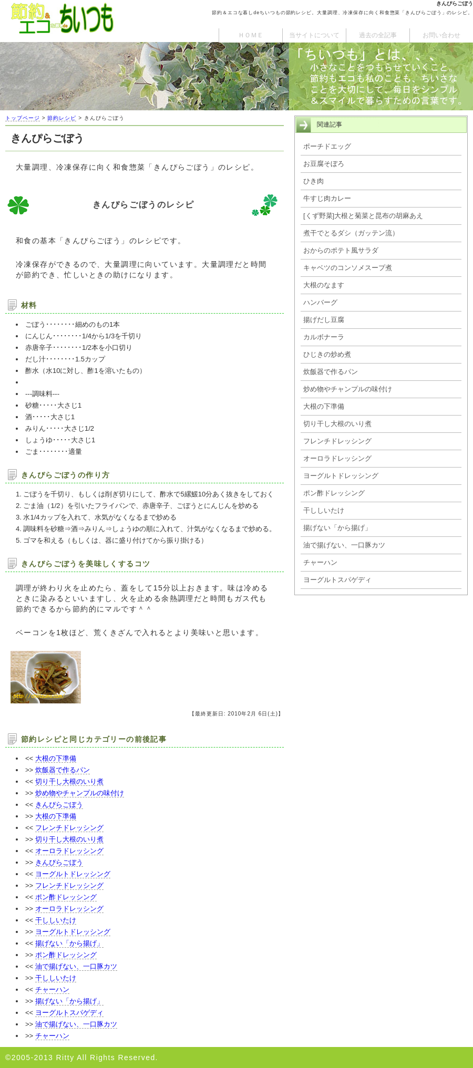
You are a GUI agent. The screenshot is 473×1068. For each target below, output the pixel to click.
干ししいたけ (55, 920)
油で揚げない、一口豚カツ (76, 966)
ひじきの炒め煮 (327, 354)
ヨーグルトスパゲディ (69, 1013)
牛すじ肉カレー (327, 198)
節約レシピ (61, 118)
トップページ (22, 118)
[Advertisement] (381, 684)
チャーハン (52, 989)
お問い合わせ (441, 35)
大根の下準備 (55, 758)
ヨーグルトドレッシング (72, 874)
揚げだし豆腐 (323, 320)
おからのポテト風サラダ (340, 250)
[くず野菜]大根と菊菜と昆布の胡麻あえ (363, 216)
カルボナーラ (323, 337)
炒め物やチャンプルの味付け (79, 793)
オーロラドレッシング (69, 851)
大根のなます (323, 285)
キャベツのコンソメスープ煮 (347, 268)
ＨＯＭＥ (250, 35)
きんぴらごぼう (59, 804)
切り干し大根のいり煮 (69, 781)
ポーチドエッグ (327, 146)
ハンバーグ (320, 302)
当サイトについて (314, 35)
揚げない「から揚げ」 (69, 943)
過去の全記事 (378, 35)
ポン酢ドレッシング (66, 897)
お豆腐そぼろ (323, 164)
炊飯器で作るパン (62, 770)
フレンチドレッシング (69, 828)
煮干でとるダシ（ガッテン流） (351, 233)
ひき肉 (313, 181)
